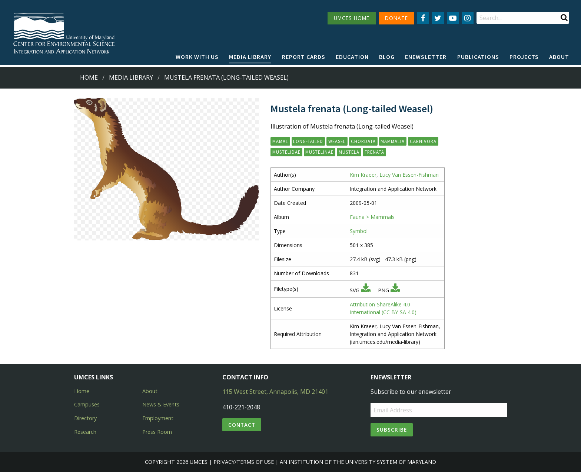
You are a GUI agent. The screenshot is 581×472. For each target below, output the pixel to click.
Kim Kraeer (363, 174)
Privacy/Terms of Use (243, 461)
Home (89, 77)
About (559, 56)
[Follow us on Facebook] (423, 18)
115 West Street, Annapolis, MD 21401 (275, 392)
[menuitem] (197, 57)
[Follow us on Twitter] (438, 18)
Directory (85, 418)
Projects (524, 56)
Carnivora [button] (423, 141)
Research (85, 431)
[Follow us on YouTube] (453, 18)
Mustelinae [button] (319, 152)
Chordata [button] (363, 141)
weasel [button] (337, 141)
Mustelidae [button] (286, 152)
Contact (241, 424)
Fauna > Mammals (372, 216)
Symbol (359, 231)
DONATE (396, 17)
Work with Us (197, 56)
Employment (157, 418)
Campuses (87, 404)
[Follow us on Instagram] (468, 18)
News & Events (160, 404)
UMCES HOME (351, 17)
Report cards (303, 56)
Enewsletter (425, 56)
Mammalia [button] (393, 141)
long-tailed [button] (308, 141)
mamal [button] (280, 141)
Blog (387, 56)
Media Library (250, 56)
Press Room (157, 431)
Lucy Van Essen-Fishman (409, 174)
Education (352, 56)
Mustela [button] (349, 152)
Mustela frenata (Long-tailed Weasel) (226, 77)
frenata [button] (374, 152)
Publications (478, 56)
